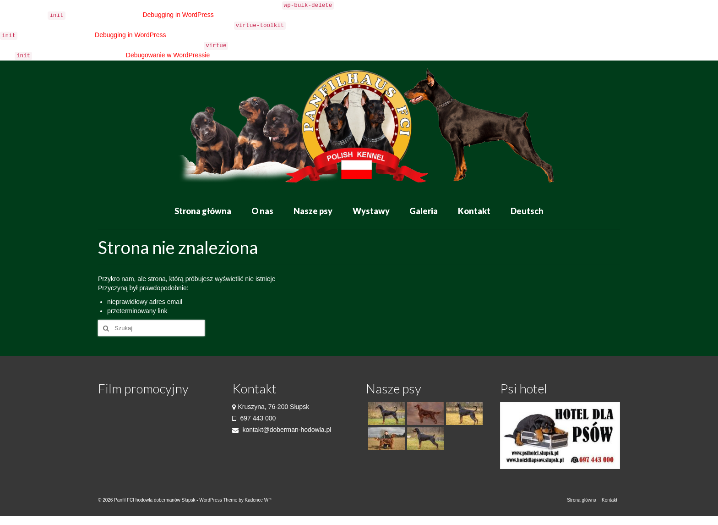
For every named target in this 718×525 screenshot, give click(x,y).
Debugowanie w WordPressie (168, 55)
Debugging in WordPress (177, 14)
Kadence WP (258, 500)
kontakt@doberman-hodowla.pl (282, 429)
